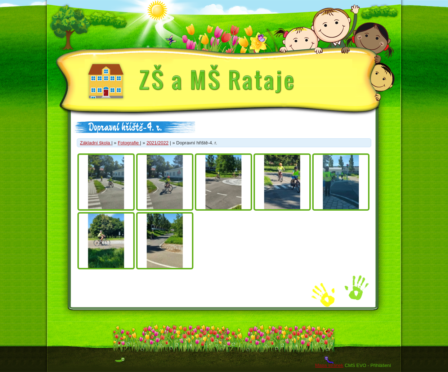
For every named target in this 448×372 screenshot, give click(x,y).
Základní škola (95, 142)
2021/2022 (158, 142)
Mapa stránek (329, 365)
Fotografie (129, 142)
